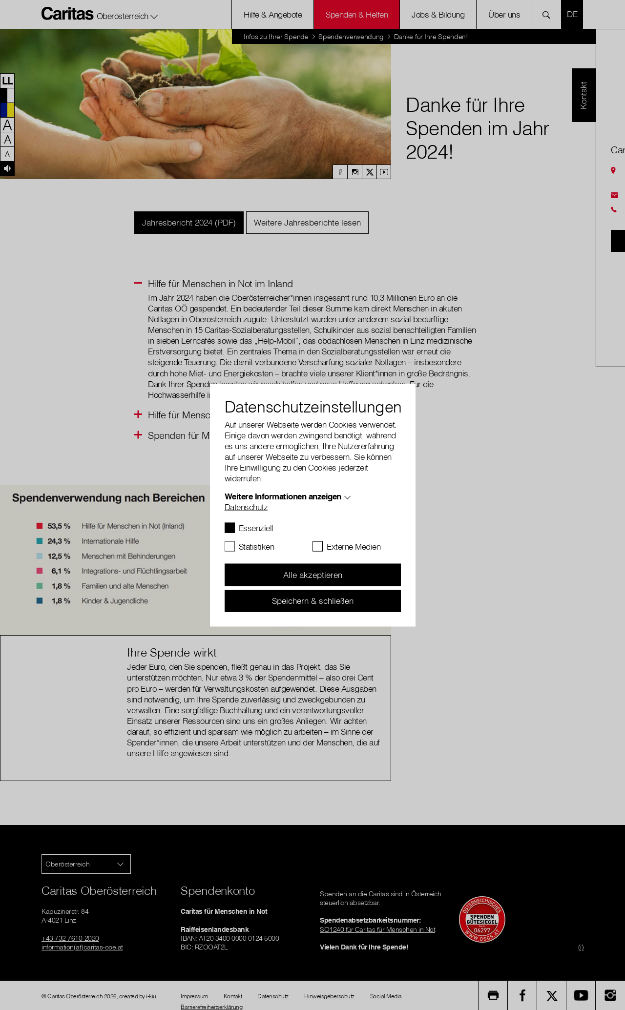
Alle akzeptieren (312, 575)
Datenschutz (246, 507)
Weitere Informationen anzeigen (283, 496)
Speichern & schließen (313, 601)
